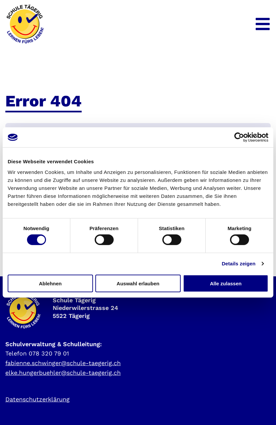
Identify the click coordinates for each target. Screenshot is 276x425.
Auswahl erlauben (138, 283)
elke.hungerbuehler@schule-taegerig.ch (63, 372)
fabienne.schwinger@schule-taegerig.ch (63, 362)
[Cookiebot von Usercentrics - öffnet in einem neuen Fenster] (239, 137)
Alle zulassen (226, 283)
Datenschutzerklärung (37, 399)
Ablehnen (50, 283)
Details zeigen (238, 263)
